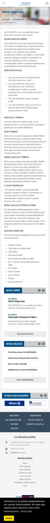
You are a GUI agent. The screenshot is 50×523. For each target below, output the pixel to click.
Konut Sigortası (25, 476)
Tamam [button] (9, 518)
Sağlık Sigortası (25, 479)
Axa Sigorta (31, 20)
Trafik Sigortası (25, 466)
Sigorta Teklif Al (35, 424)
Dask (25, 486)
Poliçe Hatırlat (35, 420)
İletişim (14, 424)
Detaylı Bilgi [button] (26, 511)
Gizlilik (14, 428)
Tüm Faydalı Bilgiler (25, 380)
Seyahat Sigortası (25, 473)
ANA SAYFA (14, 416)
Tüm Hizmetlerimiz (25, 334)
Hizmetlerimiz (18, 20)
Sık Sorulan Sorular (15, 420)
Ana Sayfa (5, 20)
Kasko (25, 463)
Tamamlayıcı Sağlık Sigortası (25, 482)
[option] (25, 304)
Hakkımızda (35, 416)
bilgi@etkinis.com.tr (18, 453)
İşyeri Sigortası (25, 470)
